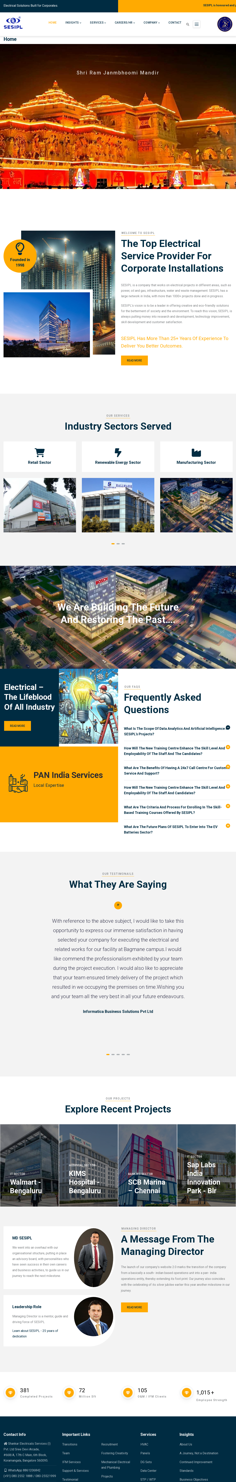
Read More (17, 725)
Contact (174, 22)
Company (152, 23)
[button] (113, 543)
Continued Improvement (196, 1462)
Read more (134, 360)
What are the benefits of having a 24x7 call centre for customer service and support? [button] (177, 770)
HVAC (144, 1444)
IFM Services (71, 1462)
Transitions (69, 1444)
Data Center (148, 1471)
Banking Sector (140, 1174)
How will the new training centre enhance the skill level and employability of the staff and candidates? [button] (174, 790)
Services (98, 23)
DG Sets (146, 1462)
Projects (107, 1476)
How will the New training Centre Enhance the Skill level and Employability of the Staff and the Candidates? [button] (174, 751)
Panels (145, 1453)
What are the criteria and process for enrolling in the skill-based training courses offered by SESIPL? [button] (173, 810)
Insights (73, 23)
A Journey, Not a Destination (199, 1453)
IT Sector (17, 1174)
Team (66, 1453)
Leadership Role (26, 1306)
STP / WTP (148, 1479)
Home (53, 22)
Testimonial (70, 1479)
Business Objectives (194, 1479)
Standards (187, 1471)
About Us (186, 1444)
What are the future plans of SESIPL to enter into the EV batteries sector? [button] (171, 829)
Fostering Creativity (114, 1453)
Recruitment (109, 1444)
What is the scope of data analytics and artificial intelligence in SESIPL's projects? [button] (176, 731)
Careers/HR (125, 23)
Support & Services (75, 1471)
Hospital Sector (82, 1165)
